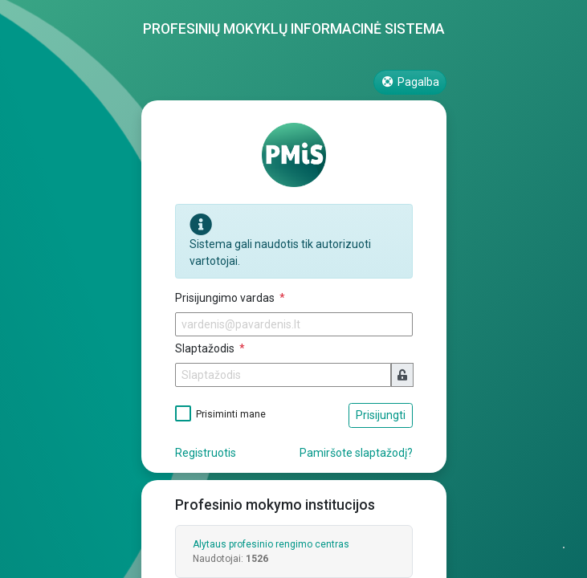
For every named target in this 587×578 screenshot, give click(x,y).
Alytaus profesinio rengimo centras (271, 544)
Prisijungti (381, 415)
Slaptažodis (206, 348)
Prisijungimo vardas (226, 297)
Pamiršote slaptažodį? (356, 452)
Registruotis (205, 452)
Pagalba (410, 81)
